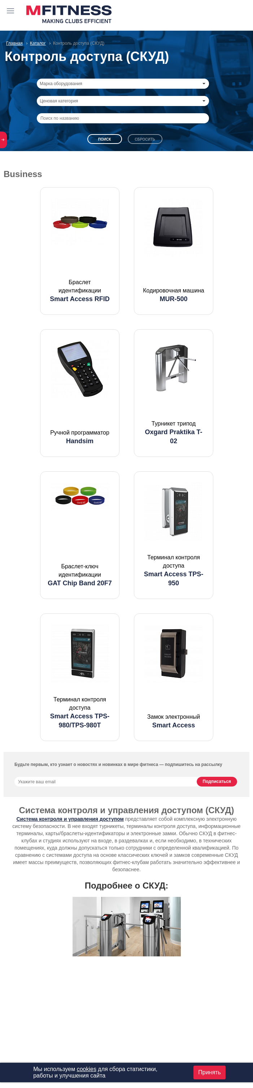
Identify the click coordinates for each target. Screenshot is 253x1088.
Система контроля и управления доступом (70, 819)
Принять (209, 1072)
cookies (86, 1069)
